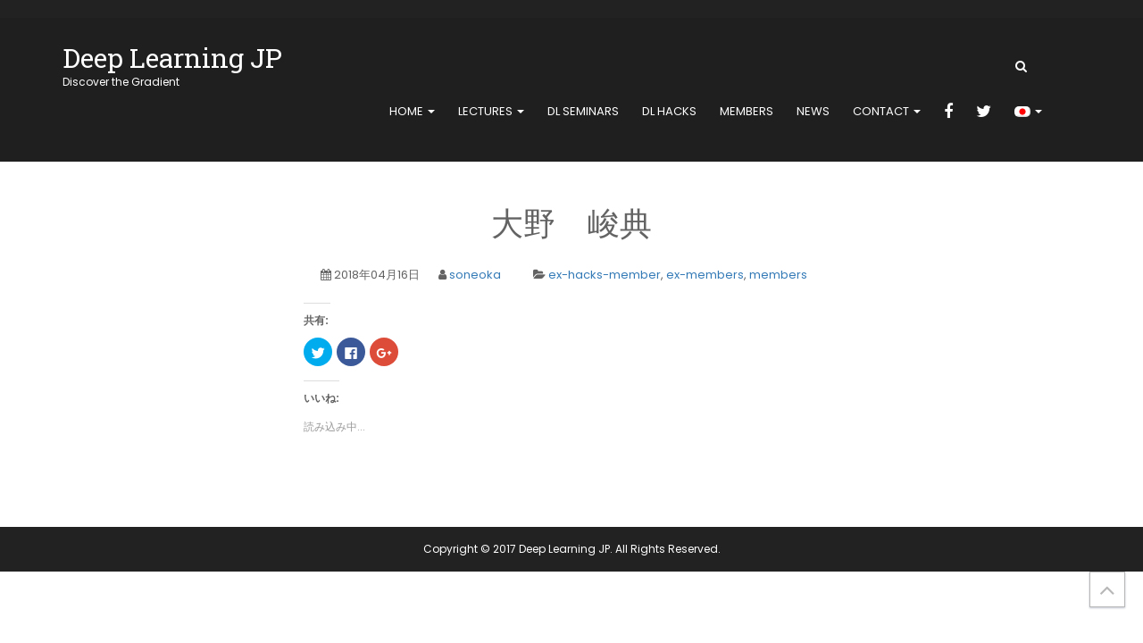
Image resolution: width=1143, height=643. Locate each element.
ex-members (705, 274)
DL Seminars (583, 111)
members (746, 111)
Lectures (491, 111)
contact (887, 111)
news (813, 111)
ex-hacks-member (604, 274)
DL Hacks (669, 111)
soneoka (475, 274)
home (412, 111)
